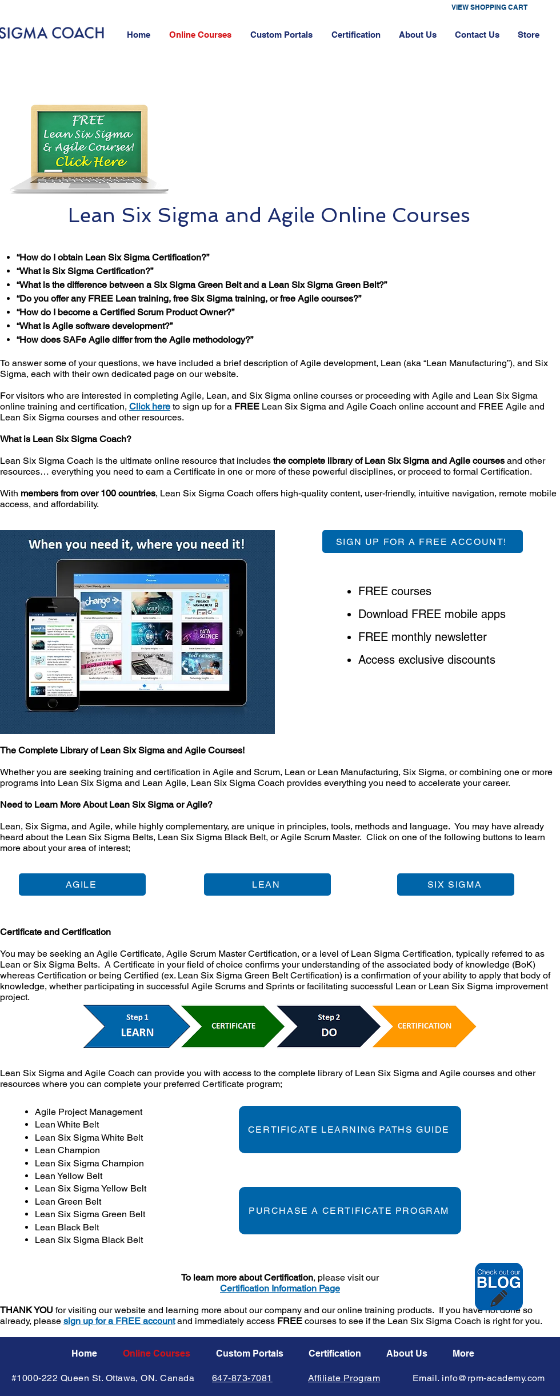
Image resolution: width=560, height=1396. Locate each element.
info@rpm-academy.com (493, 1378)
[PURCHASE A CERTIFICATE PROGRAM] (350, 1210)
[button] (498, 7)
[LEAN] (267, 884)
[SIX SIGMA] (455, 884)
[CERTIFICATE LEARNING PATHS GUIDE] (350, 1129)
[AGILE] (82, 884)
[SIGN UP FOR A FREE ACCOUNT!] (422, 541)
